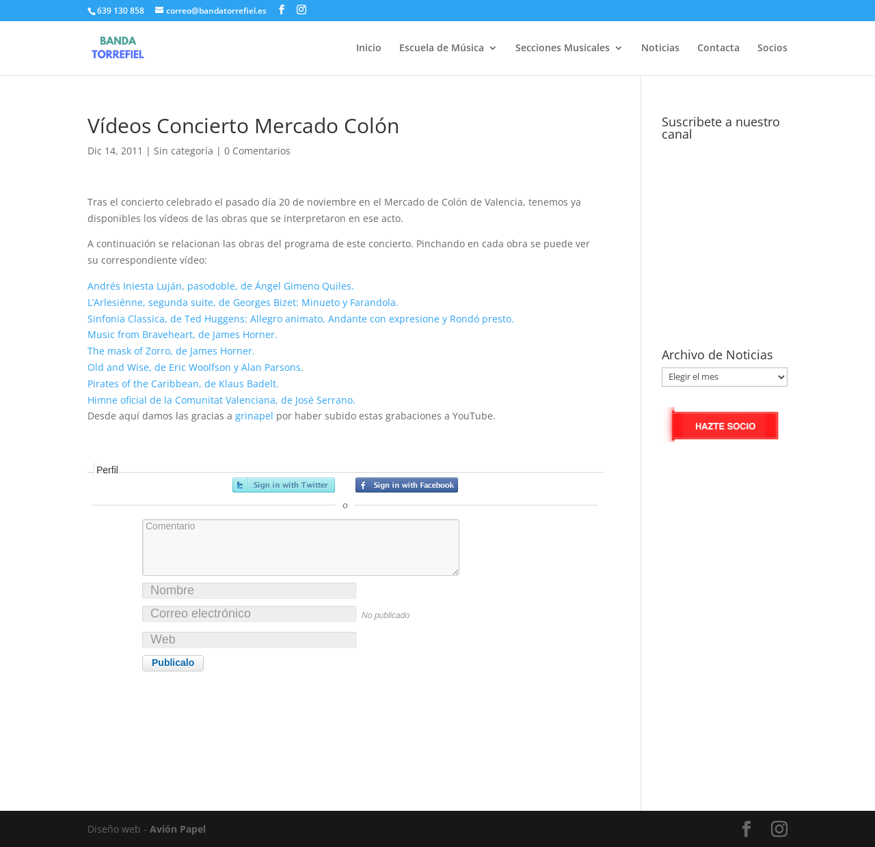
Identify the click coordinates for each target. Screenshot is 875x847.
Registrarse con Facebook (406, 484)
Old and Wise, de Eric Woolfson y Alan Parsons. (196, 367)
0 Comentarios (257, 150)
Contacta (718, 48)
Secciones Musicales (562, 48)
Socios (772, 48)
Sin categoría (183, 150)
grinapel (254, 415)
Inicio (368, 48)
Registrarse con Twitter (283, 484)
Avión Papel (178, 828)
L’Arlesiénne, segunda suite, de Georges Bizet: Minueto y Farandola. (243, 302)
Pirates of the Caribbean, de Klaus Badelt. (183, 383)
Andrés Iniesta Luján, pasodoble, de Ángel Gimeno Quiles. (221, 285)
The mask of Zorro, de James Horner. (171, 350)
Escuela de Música (441, 48)
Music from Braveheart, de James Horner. (183, 334)
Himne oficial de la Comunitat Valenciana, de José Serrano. (221, 399)
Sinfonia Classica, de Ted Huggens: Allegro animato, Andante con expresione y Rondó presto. (301, 318)
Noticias (660, 48)
